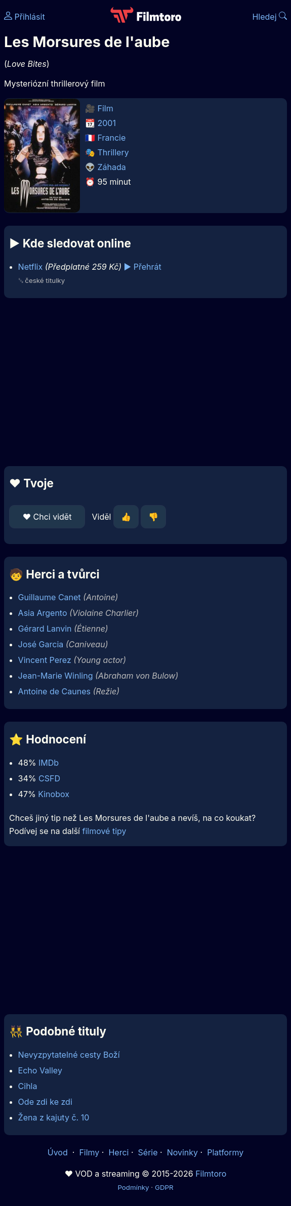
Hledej (269, 17)
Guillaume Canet (49, 597)
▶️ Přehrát (142, 267)
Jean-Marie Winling (55, 676)
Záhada (112, 167)
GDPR (164, 1187)
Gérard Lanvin (45, 628)
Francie (112, 138)
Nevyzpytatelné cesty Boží (69, 1055)
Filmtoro (210, 1174)
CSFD (49, 778)
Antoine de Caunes (54, 691)
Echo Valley (40, 1070)
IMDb (48, 763)
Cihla (27, 1086)
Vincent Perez (44, 660)
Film (105, 108)
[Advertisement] (145, 382)
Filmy (89, 1152)
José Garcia (41, 644)
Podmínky (133, 1187)
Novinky (182, 1152)
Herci (118, 1152)
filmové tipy (104, 831)
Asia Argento (42, 613)
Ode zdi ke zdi (45, 1102)
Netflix (30, 267)
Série (148, 1152)
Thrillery (113, 152)
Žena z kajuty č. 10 (54, 1117)
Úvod (59, 1152)
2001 (107, 123)
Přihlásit (24, 17)
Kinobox (53, 794)
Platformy (225, 1152)
